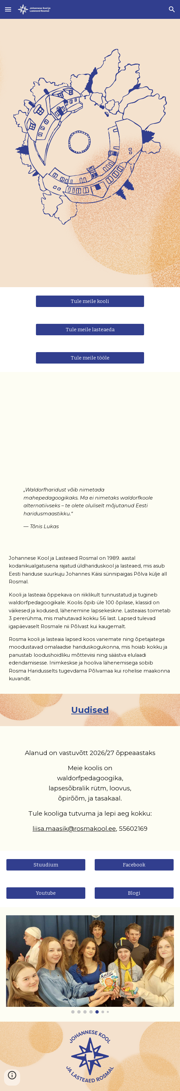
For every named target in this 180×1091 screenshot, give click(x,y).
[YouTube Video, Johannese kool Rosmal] (90, 425)
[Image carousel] (90, 964)
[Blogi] (134, 893)
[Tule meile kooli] (90, 301)
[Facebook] (134, 865)
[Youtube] (45, 893)
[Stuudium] (45, 865)
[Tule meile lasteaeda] (90, 330)
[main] (90, 502)
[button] (8, 9)
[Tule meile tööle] (90, 358)
